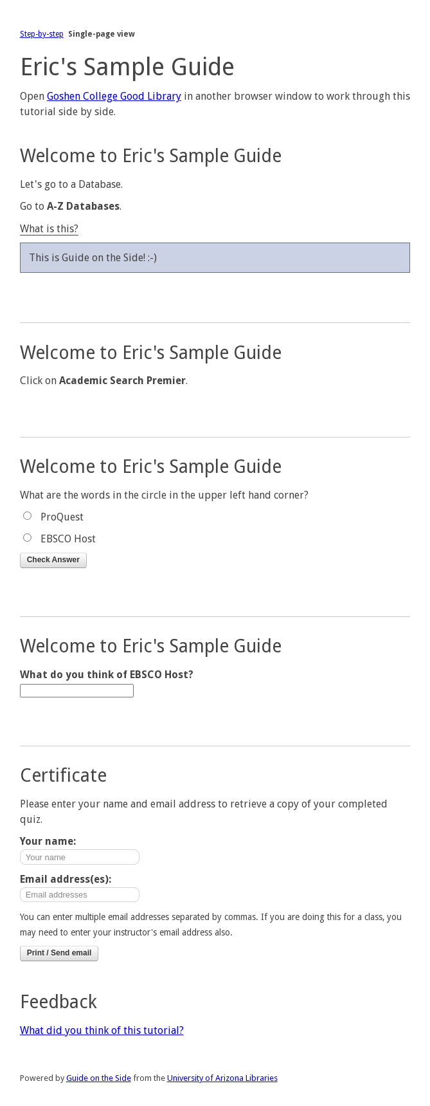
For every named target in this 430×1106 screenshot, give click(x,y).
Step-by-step (42, 34)
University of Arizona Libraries (222, 1078)
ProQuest (62, 517)
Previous (215, 289)
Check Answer (53, 559)
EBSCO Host (68, 539)
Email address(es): (65, 879)
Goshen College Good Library (114, 96)
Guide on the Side (98, 1078)
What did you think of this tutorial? (102, 1030)
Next (215, 304)
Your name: (48, 841)
